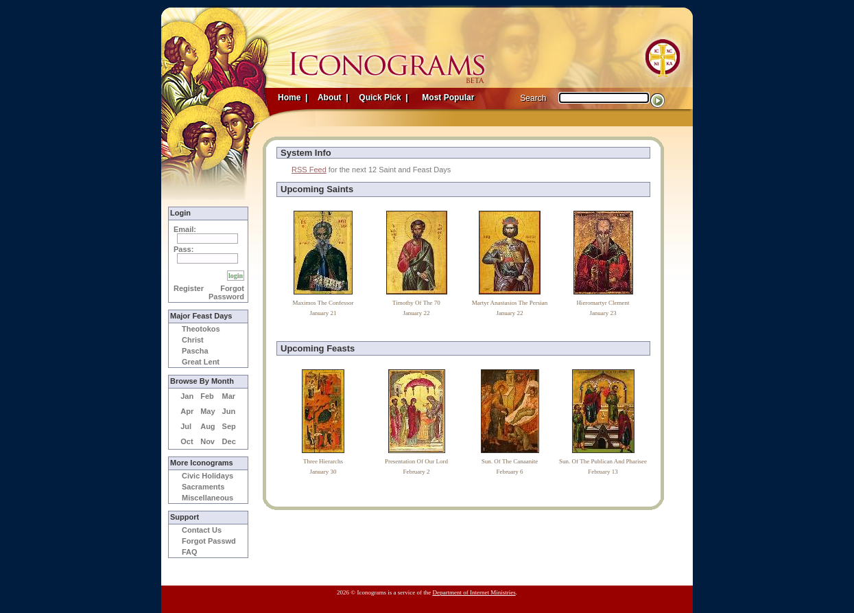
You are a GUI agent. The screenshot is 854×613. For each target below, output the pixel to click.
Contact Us (202, 530)
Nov (207, 441)
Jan (186, 396)
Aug (207, 426)
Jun (229, 411)
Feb (207, 396)
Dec (229, 441)
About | (332, 97)
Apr (186, 411)
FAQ (190, 552)
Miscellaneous (207, 498)
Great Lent (201, 362)
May (207, 411)
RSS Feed (309, 169)
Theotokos (201, 329)
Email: (185, 229)
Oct (186, 441)
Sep (229, 426)
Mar (229, 396)
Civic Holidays (207, 476)
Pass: (183, 249)
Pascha (195, 351)
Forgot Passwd (209, 541)
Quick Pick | (382, 97)
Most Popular (449, 97)
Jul (185, 426)
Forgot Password (226, 292)
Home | (292, 97)
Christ (193, 340)
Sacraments (203, 487)
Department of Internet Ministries (473, 592)
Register (189, 288)
